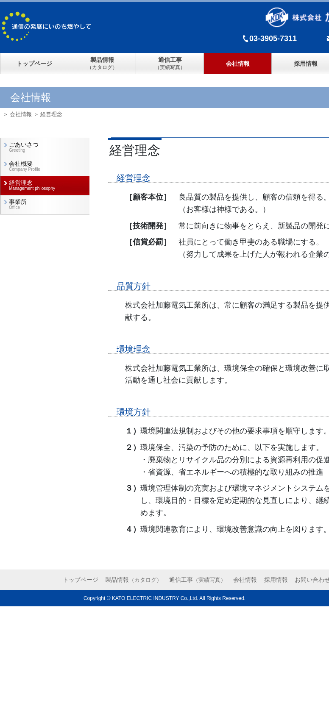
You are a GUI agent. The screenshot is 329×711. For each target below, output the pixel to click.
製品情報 (133, 579)
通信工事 (197, 579)
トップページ (34, 63)
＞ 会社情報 (17, 114)
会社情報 (238, 63)
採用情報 (276, 579)
